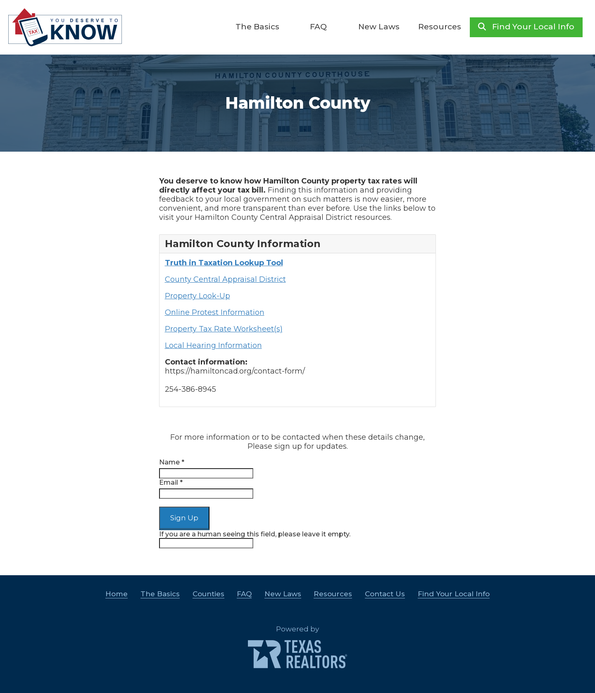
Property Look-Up (197, 295)
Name (171, 462)
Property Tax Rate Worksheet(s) (224, 328)
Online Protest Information (214, 312)
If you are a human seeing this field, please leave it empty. (254, 539)
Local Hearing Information (213, 345)
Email (171, 482)
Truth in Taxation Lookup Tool (224, 262)
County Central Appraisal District (225, 279)
